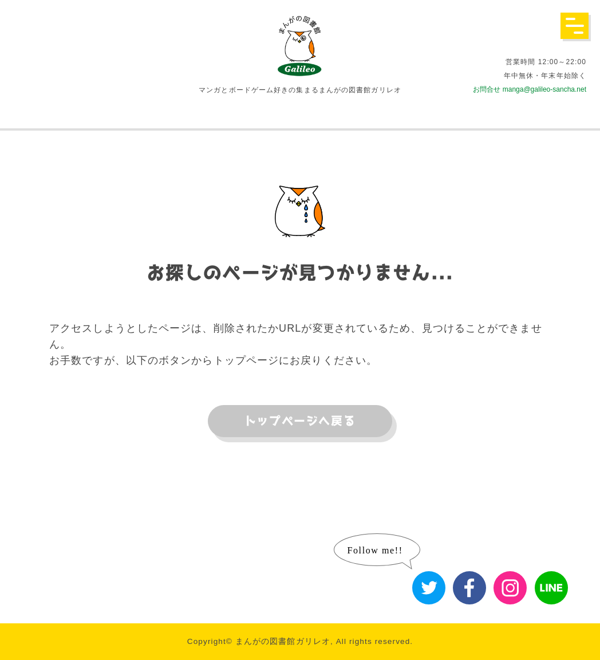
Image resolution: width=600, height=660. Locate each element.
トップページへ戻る (300, 421)
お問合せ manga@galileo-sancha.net (529, 89)
